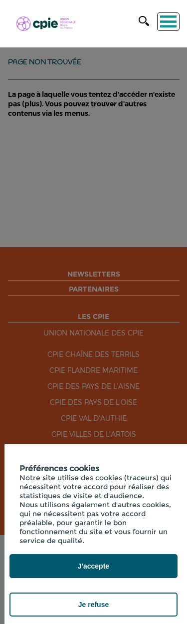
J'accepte (93, 566)
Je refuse (93, 605)
